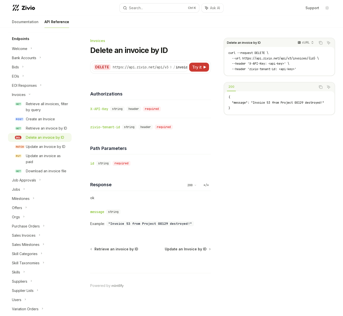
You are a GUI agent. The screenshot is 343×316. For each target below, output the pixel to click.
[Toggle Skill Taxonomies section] (40, 263)
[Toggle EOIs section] (40, 76)
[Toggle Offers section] (40, 207)
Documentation (25, 24)
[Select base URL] (142, 67)
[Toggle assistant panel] (212, 7)
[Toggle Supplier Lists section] (40, 290)
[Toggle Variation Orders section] (40, 309)
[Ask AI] (328, 43)
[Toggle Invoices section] (40, 94)
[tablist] (269, 87)
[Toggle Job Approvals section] (40, 180)
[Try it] (199, 67)
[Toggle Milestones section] (40, 198)
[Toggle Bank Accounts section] (40, 57)
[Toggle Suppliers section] (40, 281)
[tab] (231, 87)
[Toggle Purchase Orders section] (40, 226)
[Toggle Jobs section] (40, 189)
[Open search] (159, 7)
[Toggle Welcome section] (40, 48)
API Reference (56, 24)
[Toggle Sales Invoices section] (40, 235)
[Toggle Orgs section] (40, 217)
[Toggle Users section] (40, 299)
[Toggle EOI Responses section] (40, 85)
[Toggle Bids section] (40, 67)
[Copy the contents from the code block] (320, 43)
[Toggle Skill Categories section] (40, 253)
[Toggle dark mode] (327, 8)
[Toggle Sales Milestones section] (40, 244)
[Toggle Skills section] (40, 272)
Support (312, 8)
